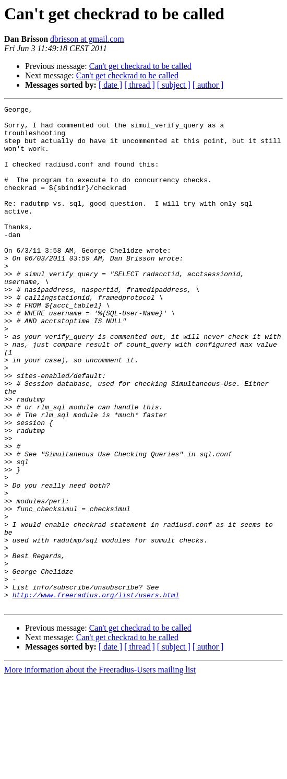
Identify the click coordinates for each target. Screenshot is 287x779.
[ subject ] (173, 84)
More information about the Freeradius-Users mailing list (100, 769)
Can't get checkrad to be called (140, 66)
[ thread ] (139, 84)
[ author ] (208, 84)
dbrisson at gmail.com (87, 38)
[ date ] (110, 84)
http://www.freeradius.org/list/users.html (96, 693)
